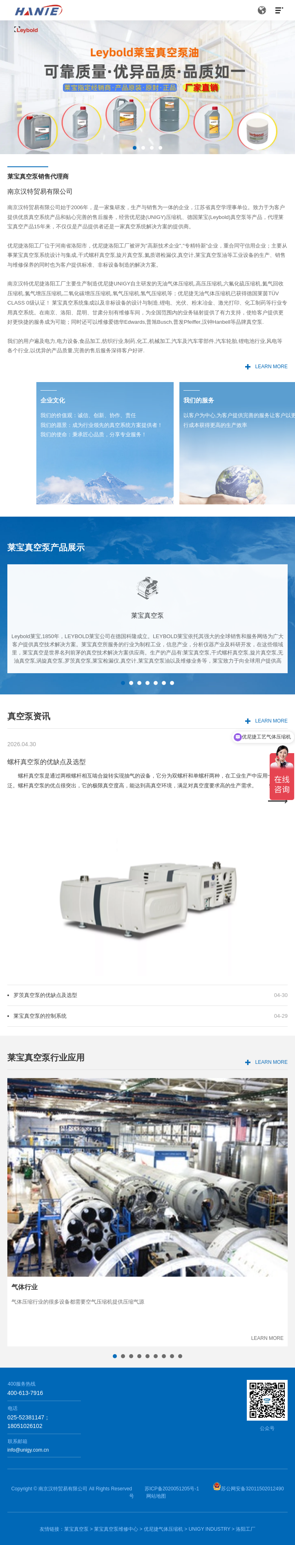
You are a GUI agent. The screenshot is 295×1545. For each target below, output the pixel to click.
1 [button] (134, 148)
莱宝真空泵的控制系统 (40, 1058)
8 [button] (172, 1398)
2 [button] (143, 148)
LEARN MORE (271, 366)
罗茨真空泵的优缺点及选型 (45, 1037)
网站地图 (156, 1496)
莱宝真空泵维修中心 (116, 1529)
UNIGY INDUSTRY (209, 1529)
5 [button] (156, 725)
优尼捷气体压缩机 (163, 1529)
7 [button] (172, 725)
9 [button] (180, 1398)
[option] (147, 87)
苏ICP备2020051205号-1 (172, 1489)
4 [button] (160, 148)
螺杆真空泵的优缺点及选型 (46, 804)
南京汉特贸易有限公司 (62, 1489)
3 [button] (152, 148)
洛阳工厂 (245, 1529)
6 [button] (164, 725)
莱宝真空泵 (76, 1529)
